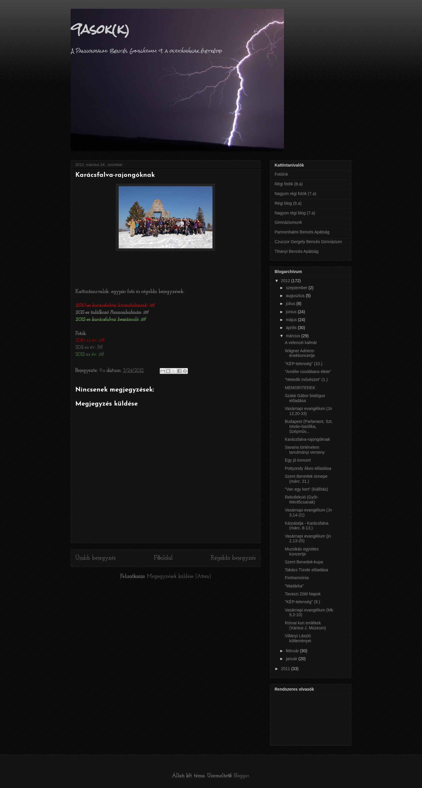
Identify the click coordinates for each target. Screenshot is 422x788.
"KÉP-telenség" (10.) (303, 363)
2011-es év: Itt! (89, 347)
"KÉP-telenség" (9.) (302, 601)
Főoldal (163, 558)
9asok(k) (100, 29)
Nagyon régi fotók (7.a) (295, 193)
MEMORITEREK (300, 387)
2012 (286, 280)
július (291, 303)
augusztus (296, 295)
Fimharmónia (297, 577)
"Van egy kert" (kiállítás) (306, 489)
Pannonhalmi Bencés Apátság (302, 232)
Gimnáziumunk (288, 222)
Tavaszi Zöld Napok (303, 594)
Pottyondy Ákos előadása (308, 468)
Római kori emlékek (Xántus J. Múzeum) (305, 625)
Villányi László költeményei (298, 638)
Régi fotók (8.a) (289, 184)
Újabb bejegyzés (95, 558)
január (292, 658)
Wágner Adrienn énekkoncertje (300, 353)
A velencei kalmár (301, 342)
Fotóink (281, 174)
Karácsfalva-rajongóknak (307, 439)
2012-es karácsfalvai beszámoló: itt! (110, 319)
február (293, 650)
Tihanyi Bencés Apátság (297, 251)
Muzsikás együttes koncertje (302, 551)
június (291, 311)
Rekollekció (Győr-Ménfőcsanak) (302, 499)
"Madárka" (294, 586)
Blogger (241, 775)
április (291, 327)
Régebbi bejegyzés (233, 558)
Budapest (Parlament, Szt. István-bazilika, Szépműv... (309, 426)
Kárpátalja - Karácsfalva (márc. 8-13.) (307, 526)
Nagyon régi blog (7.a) (295, 213)
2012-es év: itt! (89, 354)
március (293, 335)
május (292, 319)
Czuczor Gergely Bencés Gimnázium (308, 241)
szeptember (297, 287)
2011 (286, 668)
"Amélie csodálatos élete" (308, 371)
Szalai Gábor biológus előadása (305, 398)
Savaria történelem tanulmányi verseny (305, 450)
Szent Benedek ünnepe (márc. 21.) (306, 479)
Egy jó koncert (298, 460)
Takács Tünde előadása (306, 569)
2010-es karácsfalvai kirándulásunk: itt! (114, 305)
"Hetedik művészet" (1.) (306, 379)
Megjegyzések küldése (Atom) (179, 576)
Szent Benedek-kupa (304, 562)
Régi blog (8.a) (288, 203)
